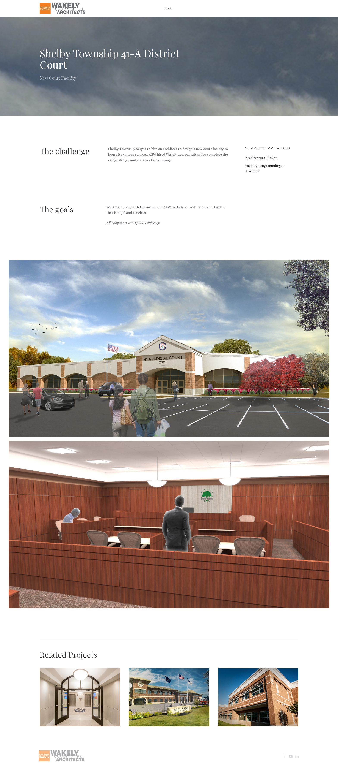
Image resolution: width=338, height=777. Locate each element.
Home (169, 8)
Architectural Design (261, 157)
